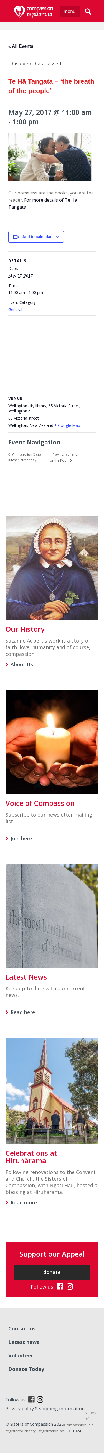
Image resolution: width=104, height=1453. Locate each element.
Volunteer (20, 1355)
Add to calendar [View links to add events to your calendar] (37, 237)
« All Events (20, 46)
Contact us (21, 1328)
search (88, 12)
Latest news (23, 1342)
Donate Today (26, 1369)
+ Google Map (67, 425)
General (15, 309)
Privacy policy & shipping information (45, 1408)
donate (52, 1272)
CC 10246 (74, 1430)
